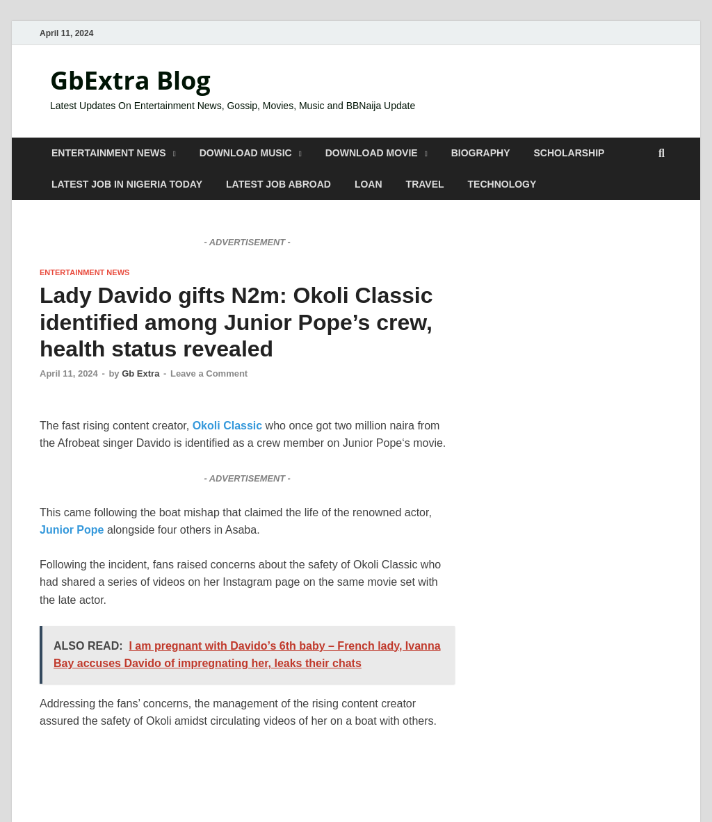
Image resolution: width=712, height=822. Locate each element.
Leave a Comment (209, 373)
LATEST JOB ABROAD (278, 184)
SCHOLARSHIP (569, 152)
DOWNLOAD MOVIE (371, 152)
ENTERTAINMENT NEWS (108, 152)
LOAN (368, 184)
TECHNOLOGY (502, 184)
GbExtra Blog (130, 80)
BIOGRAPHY (480, 152)
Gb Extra (140, 373)
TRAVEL (425, 184)
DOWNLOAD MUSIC (246, 152)
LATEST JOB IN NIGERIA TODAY (126, 184)
